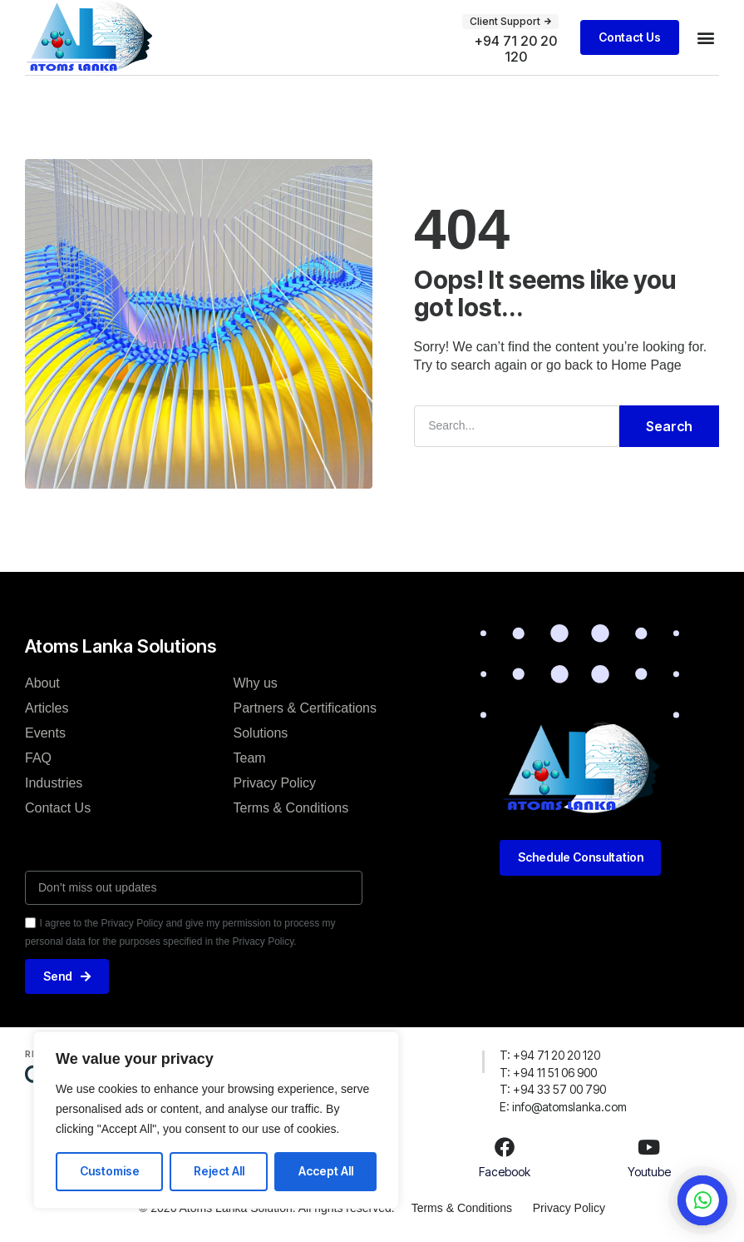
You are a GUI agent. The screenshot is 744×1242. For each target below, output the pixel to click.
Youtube (649, 1172)
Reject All (219, 1171)
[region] (216, 1120)
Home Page (646, 365)
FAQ (38, 757)
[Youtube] (649, 1147)
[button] (510, 21)
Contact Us (58, 807)
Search (669, 426)
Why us (256, 682)
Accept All (325, 1171)
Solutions (261, 732)
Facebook (504, 1172)
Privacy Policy (275, 782)
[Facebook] (505, 1147)
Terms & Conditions (291, 807)
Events (45, 732)
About (42, 682)
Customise (110, 1171)
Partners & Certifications (305, 707)
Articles (46, 707)
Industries (53, 782)
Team (250, 757)
